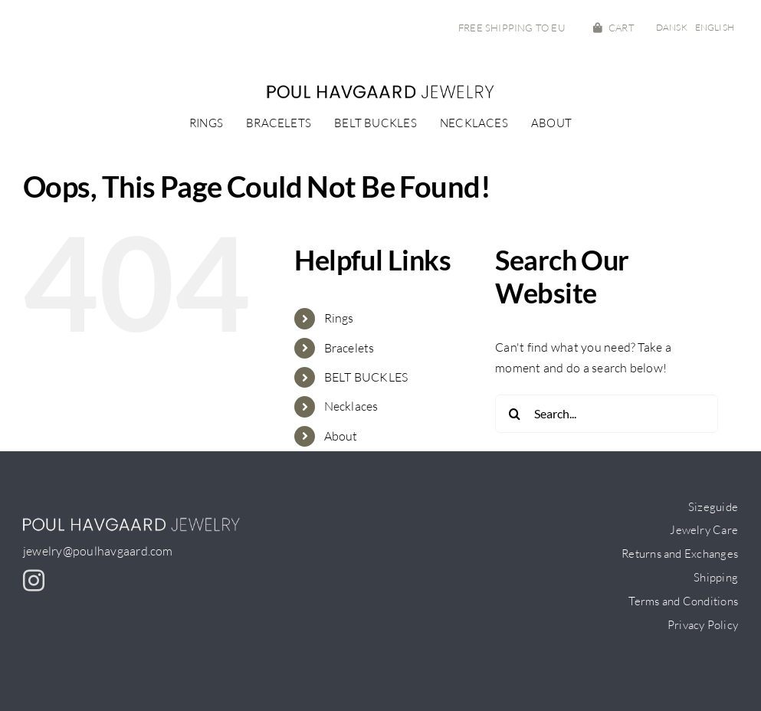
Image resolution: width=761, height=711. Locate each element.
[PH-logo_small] (381, 90)
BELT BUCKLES (366, 377)
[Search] (514, 414)
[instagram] (33, 580)
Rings (339, 318)
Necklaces (351, 406)
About (341, 436)
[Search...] (606, 414)
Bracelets (349, 348)
